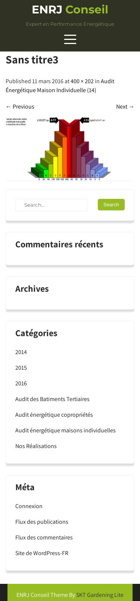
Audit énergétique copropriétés (54, 415)
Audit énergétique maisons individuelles (65, 430)
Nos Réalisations (36, 446)
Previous (20, 106)
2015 (21, 368)
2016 (21, 383)
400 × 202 (82, 81)
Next (125, 106)
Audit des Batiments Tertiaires (52, 399)
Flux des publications (41, 522)
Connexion (29, 506)
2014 (21, 352)
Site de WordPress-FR (41, 553)
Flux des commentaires (44, 537)
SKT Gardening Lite (100, 595)
